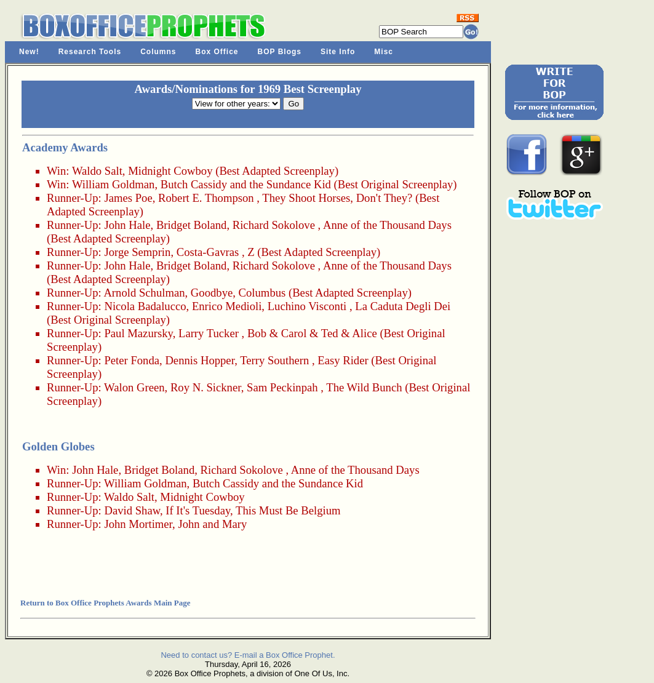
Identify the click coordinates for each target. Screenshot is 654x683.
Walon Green (134, 387)
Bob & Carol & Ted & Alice (312, 333)
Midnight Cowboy (170, 170)
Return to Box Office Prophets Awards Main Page (105, 602)
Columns (158, 51)
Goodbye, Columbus (238, 292)
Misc (383, 51)
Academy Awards (65, 147)
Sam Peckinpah (282, 387)
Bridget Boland (191, 224)
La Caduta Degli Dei (402, 306)
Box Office (217, 51)
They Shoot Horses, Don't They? (337, 197)
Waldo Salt (97, 170)
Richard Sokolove (274, 224)
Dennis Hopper (199, 360)
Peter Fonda (131, 360)
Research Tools (89, 51)
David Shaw (132, 510)
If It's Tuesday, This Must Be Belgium (252, 510)
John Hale (127, 224)
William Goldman (113, 184)
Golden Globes (58, 446)
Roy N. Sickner (205, 387)
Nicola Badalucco (145, 306)
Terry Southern (274, 360)
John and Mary (212, 523)
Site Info (338, 51)
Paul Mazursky (138, 333)
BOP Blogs (279, 51)
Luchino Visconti (307, 306)
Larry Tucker (208, 333)
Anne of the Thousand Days (387, 224)
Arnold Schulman (144, 292)
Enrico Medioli (226, 306)
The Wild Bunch (364, 387)
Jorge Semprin (137, 252)
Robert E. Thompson (206, 197)
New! (29, 51)
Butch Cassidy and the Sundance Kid (246, 184)
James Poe (128, 197)
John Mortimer (138, 523)
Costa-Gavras (208, 252)
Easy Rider (342, 360)
